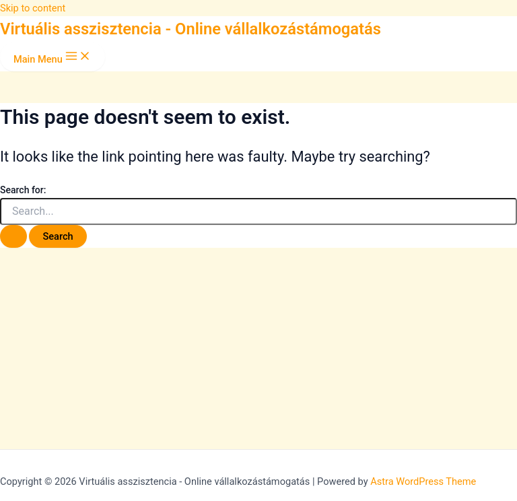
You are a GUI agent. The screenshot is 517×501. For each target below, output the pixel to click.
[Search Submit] (13, 236)
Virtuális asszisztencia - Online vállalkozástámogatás (190, 29)
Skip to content (32, 8)
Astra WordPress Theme (423, 481)
